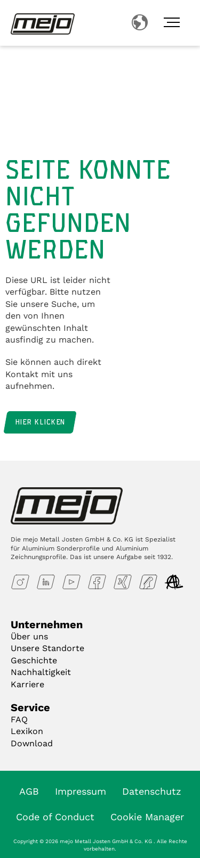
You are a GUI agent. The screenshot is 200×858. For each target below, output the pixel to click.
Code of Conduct (55, 816)
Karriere (27, 684)
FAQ (19, 719)
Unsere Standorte (47, 648)
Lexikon (27, 731)
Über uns (29, 636)
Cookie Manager (147, 816)
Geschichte (34, 660)
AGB (29, 791)
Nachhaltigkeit (41, 672)
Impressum (80, 791)
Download (32, 743)
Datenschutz (151, 791)
